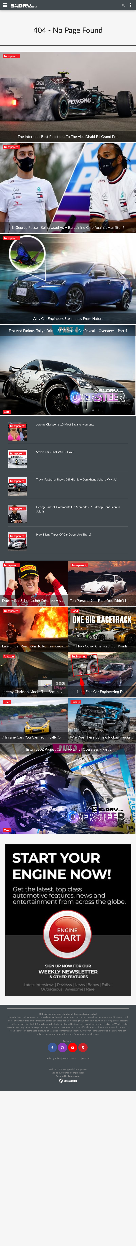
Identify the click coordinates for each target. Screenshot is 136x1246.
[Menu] (123, 5)
